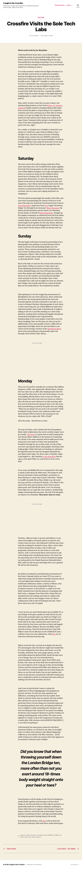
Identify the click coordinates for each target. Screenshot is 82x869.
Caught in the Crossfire (13, 3)
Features (41, 17)
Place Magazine (53, 208)
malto (26, 837)
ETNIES (56, 835)
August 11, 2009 (48, 35)
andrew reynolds (31, 835)
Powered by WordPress (34, 864)
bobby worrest (43, 835)
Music (69, 5)
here (54, 634)
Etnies (49, 105)
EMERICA (50, 835)
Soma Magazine (24, 206)
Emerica (59, 105)
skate (33, 837)
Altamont (21, 108)
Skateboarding (59, 5)
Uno (46, 206)
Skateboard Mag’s (54, 329)
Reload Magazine (46, 213)
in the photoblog (49, 457)
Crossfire (36, 35)
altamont (22, 835)
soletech (38, 837)
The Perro (31, 434)
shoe (29, 837)
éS (54, 105)
